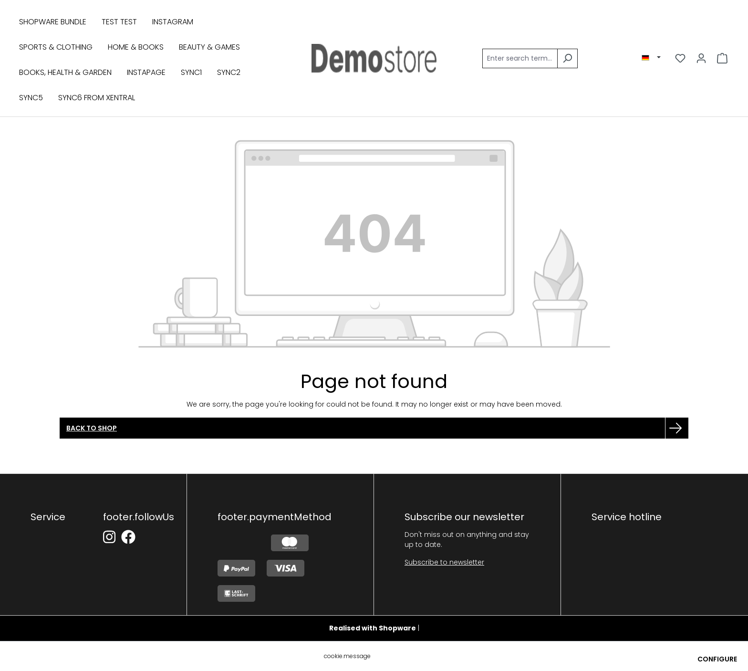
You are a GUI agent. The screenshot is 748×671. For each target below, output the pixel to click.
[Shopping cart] (722, 58)
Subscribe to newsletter (444, 562)
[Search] (567, 58)
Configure (717, 659)
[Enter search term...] (520, 58)
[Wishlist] (680, 58)
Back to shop (91, 428)
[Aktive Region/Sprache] (651, 58)
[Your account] (701, 58)
